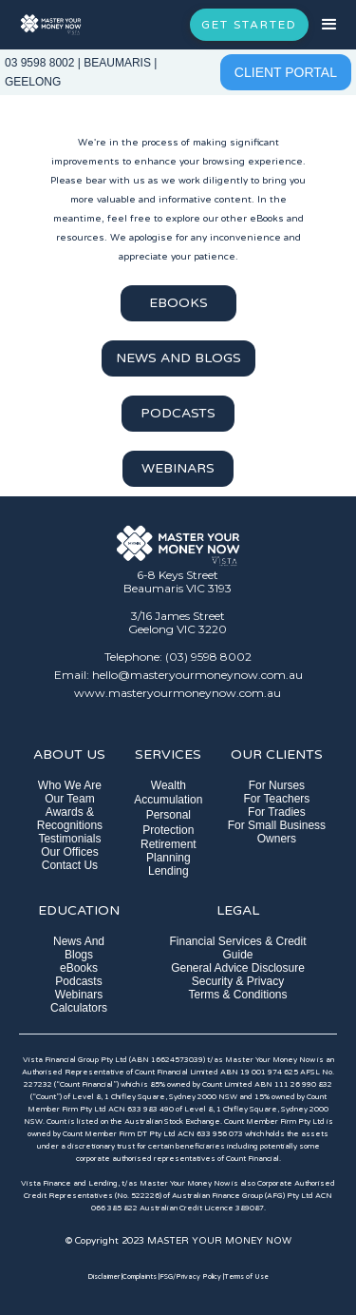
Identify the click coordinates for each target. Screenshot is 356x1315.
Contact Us (70, 865)
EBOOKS (178, 303)
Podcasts (78, 981)
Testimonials (69, 838)
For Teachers (277, 798)
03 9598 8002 (39, 62)
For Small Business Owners (277, 832)
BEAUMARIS (117, 62)
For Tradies (277, 812)
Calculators (78, 1008)
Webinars (79, 994)
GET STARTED (249, 24)
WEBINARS (178, 468)
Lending (168, 871)
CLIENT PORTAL (285, 72)
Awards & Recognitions (70, 818)
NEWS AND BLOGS (178, 358)
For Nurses (277, 785)
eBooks (79, 968)
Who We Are (70, 785)
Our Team (69, 798)
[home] (51, 24)
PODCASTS (178, 413)
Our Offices (69, 852)
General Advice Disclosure (238, 968)
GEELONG (33, 81)
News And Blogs (78, 948)
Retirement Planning (169, 851)
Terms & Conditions (237, 994)
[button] (332, 25)
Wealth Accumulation (168, 792)
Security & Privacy (238, 981)
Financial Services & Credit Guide (237, 948)
